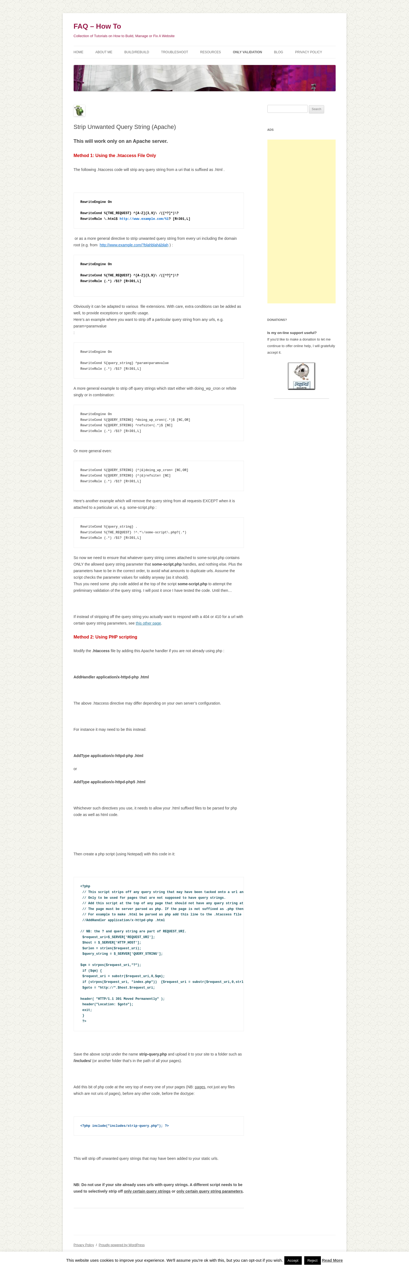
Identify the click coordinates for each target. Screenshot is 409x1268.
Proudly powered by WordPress (122, 1245)
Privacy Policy (308, 52)
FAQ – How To (97, 26)
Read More (332, 1260)
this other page (148, 623)
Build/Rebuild (136, 52)
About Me (103, 52)
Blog (278, 52)
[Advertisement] (301, 221)
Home (78, 52)
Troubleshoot (174, 52)
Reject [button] (313, 1260)
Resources (210, 52)
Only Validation (247, 52)
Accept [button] (293, 1260)
